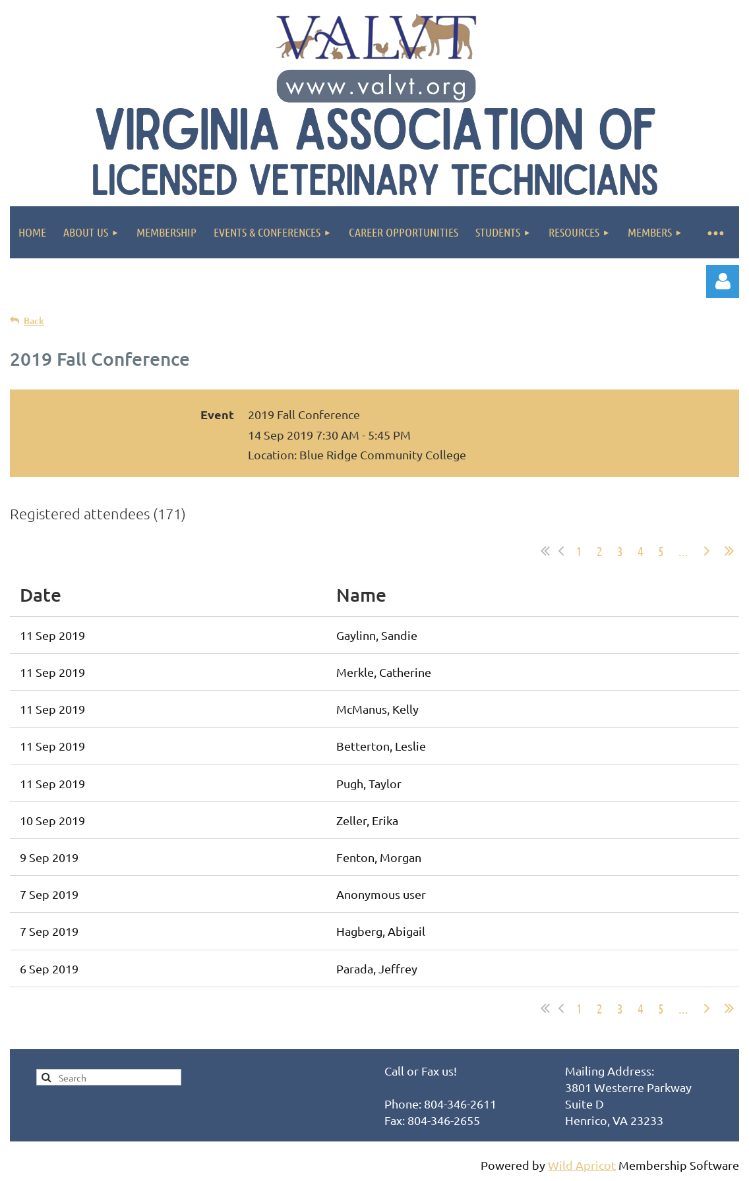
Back (34, 320)
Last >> (729, 551)
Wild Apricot (582, 1165)
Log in (722, 281)
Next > (706, 551)
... (683, 551)
